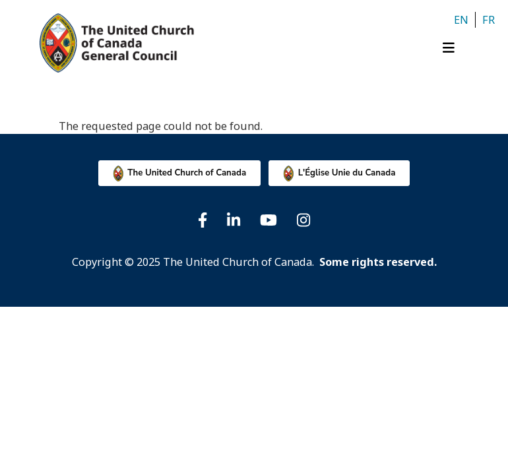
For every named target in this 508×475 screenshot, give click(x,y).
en (461, 20)
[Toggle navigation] (453, 51)
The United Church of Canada (186, 173)
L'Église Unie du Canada (347, 173)
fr (488, 20)
